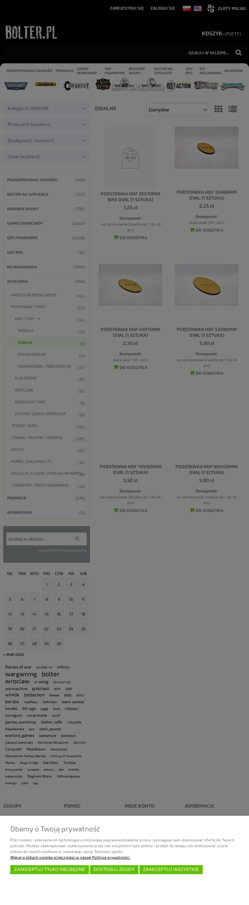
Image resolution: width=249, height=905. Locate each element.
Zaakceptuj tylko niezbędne (49, 869)
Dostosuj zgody (114, 869)
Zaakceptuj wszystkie (171, 869)
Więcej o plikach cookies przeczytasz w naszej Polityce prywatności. (70, 857)
